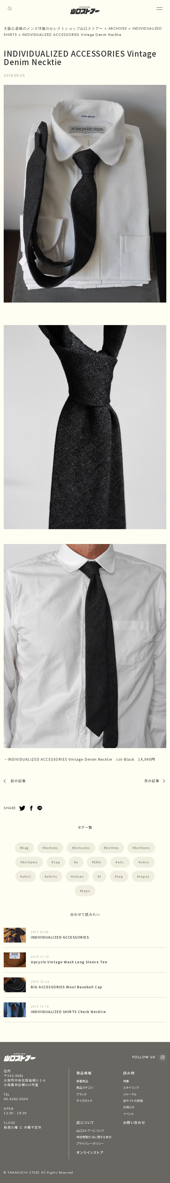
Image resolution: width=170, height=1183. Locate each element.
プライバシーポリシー (90, 1143)
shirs (145, 862)
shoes (78, 876)
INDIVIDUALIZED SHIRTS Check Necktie (68, 1011)
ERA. (98, 862)
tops (86, 890)
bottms (112, 847)
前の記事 (18, 780)
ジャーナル (130, 1094)
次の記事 (151, 780)
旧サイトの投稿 (133, 1100)
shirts (52, 876)
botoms (51, 847)
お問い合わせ (134, 1122)
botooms (82, 847)
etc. (121, 862)
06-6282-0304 (16, 1098)
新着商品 (82, 1081)
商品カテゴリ (84, 1087)
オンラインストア (89, 1152)
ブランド (81, 1094)
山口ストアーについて (90, 1130)
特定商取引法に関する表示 (94, 1137)
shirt (26, 876)
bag (25, 847)
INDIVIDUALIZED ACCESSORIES (60, 937)
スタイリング (131, 1087)
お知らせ (129, 1107)
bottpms (30, 862)
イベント (128, 1114)
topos (144, 876)
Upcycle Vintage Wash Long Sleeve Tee (69, 961)
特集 (126, 1081)
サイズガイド (84, 1100)
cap (57, 862)
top (120, 876)
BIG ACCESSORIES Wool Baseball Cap (66, 986)
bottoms (142, 847)
